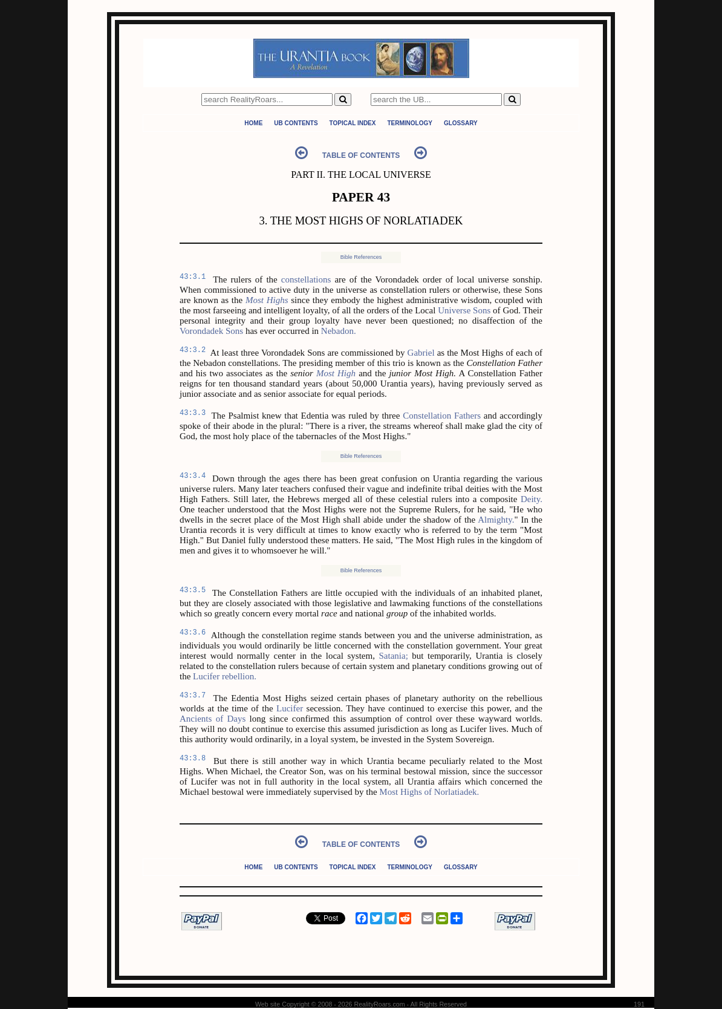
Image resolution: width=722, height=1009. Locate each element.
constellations (306, 279)
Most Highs (267, 300)
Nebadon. (338, 331)
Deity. (531, 499)
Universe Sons (464, 310)
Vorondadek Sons (211, 331)
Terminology (409, 123)
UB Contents (295, 123)
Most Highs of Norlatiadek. (429, 792)
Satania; (393, 656)
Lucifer (289, 708)
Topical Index (353, 123)
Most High (336, 373)
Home (253, 123)
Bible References (361, 257)
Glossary (461, 123)
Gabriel (421, 353)
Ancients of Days (213, 718)
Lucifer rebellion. (224, 676)
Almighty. (496, 519)
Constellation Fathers (442, 415)
